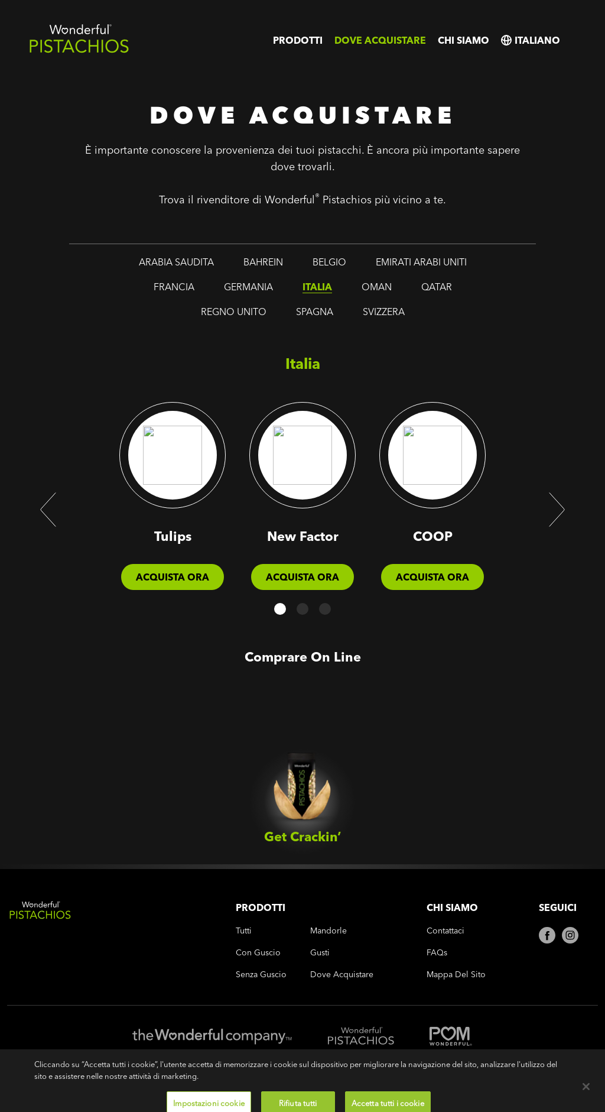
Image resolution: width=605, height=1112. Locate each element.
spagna (314, 311)
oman (377, 286)
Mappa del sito (456, 975)
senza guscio (261, 975)
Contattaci (445, 931)
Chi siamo (463, 40)
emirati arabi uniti (421, 261)
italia (317, 286)
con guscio (258, 953)
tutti (244, 931)
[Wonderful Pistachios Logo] (79, 50)
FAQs (437, 953)
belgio (329, 261)
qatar (436, 286)
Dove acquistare (380, 40)
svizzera (384, 311)
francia (174, 286)
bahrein (263, 261)
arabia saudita (176, 261)
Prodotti (298, 40)
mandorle (328, 931)
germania (248, 286)
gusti (320, 953)
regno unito (233, 311)
